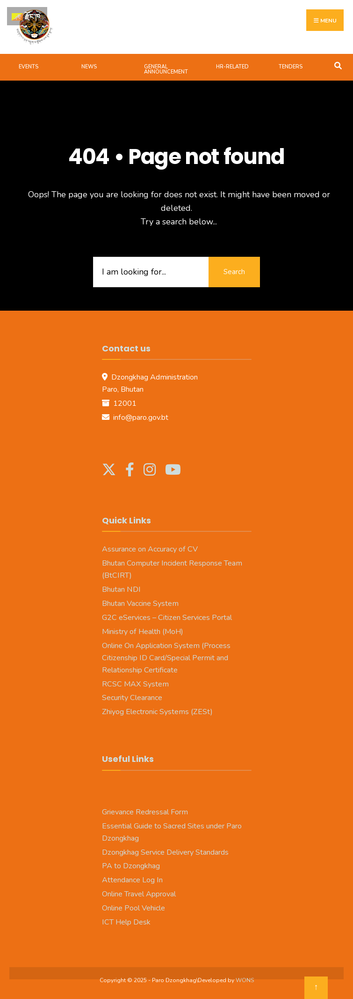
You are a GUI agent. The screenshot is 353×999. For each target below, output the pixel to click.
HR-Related (232, 66)
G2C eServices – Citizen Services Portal (167, 617)
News (89, 66)
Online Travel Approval (139, 894)
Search (234, 271)
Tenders (291, 66)
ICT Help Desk (126, 922)
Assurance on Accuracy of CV (150, 549)
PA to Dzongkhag (131, 866)
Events (28, 66)
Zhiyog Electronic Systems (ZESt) (157, 712)
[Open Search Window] (338, 65)
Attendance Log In (132, 880)
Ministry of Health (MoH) (142, 631)
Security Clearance (132, 698)
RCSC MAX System (135, 684)
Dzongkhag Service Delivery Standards (165, 852)
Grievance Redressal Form (145, 812)
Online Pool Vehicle (133, 908)
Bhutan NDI (121, 589)
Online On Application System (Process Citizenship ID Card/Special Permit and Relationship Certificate (166, 658)
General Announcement (166, 69)
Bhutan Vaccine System (140, 603)
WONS (245, 980)
